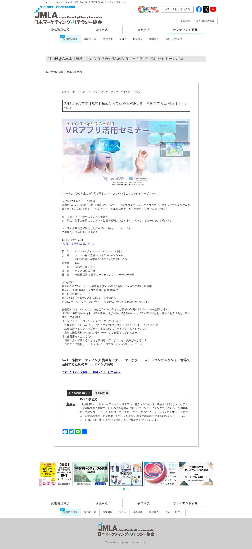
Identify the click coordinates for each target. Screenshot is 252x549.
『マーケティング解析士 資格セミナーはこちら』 (91, 372)
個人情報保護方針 (205, 21)
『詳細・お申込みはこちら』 (78, 243)
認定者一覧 (90, 39)
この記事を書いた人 (81, 393)
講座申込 (102, 30)
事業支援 (143, 30)
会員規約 (185, 21)
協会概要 (138, 39)
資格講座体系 (60, 30)
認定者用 (108, 39)
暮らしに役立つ (174, 39)
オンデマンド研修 (185, 30)
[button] (124, 488)
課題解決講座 (70, 39)
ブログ (122, 39)
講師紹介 (154, 39)
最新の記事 (103, 393)
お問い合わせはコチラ (177, 9)
